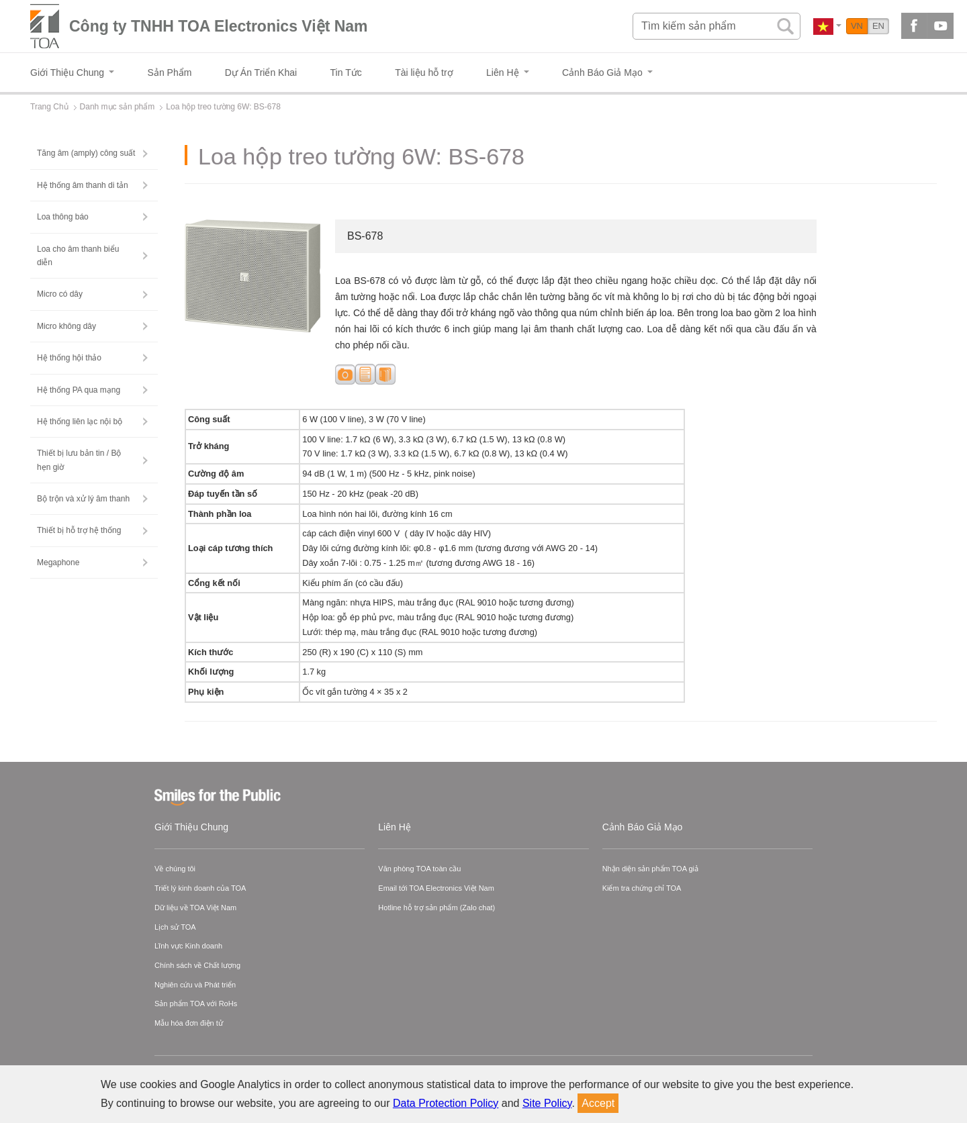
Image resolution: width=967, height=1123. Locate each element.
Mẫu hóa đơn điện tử (188, 1023)
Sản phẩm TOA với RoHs (195, 1003)
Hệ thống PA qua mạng (78, 390)
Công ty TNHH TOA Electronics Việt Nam (218, 26)
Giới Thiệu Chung (191, 827)
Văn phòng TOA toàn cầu (419, 869)
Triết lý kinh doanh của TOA (200, 888)
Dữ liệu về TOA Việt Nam (195, 908)
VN (857, 26)
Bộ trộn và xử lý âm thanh (83, 498)
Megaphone (58, 562)
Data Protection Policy (445, 1103)
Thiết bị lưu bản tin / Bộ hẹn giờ (79, 459)
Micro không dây (66, 326)
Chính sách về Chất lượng (197, 965)
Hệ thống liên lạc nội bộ (79, 421)
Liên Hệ (394, 827)
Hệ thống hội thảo (69, 357)
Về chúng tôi (174, 869)
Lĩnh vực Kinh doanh (188, 946)
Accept (598, 1103)
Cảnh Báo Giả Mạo (642, 827)
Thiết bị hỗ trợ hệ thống (79, 530)
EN (878, 26)
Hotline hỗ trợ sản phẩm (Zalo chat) (436, 908)
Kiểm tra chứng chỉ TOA (642, 888)
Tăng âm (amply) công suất (86, 153)
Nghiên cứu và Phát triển (195, 985)
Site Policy (547, 1103)
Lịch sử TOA (175, 927)
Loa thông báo (63, 217)
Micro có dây (60, 294)
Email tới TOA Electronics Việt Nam (436, 888)
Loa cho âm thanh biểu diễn (78, 255)
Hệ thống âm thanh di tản (82, 185)
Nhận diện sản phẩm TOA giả (650, 869)
